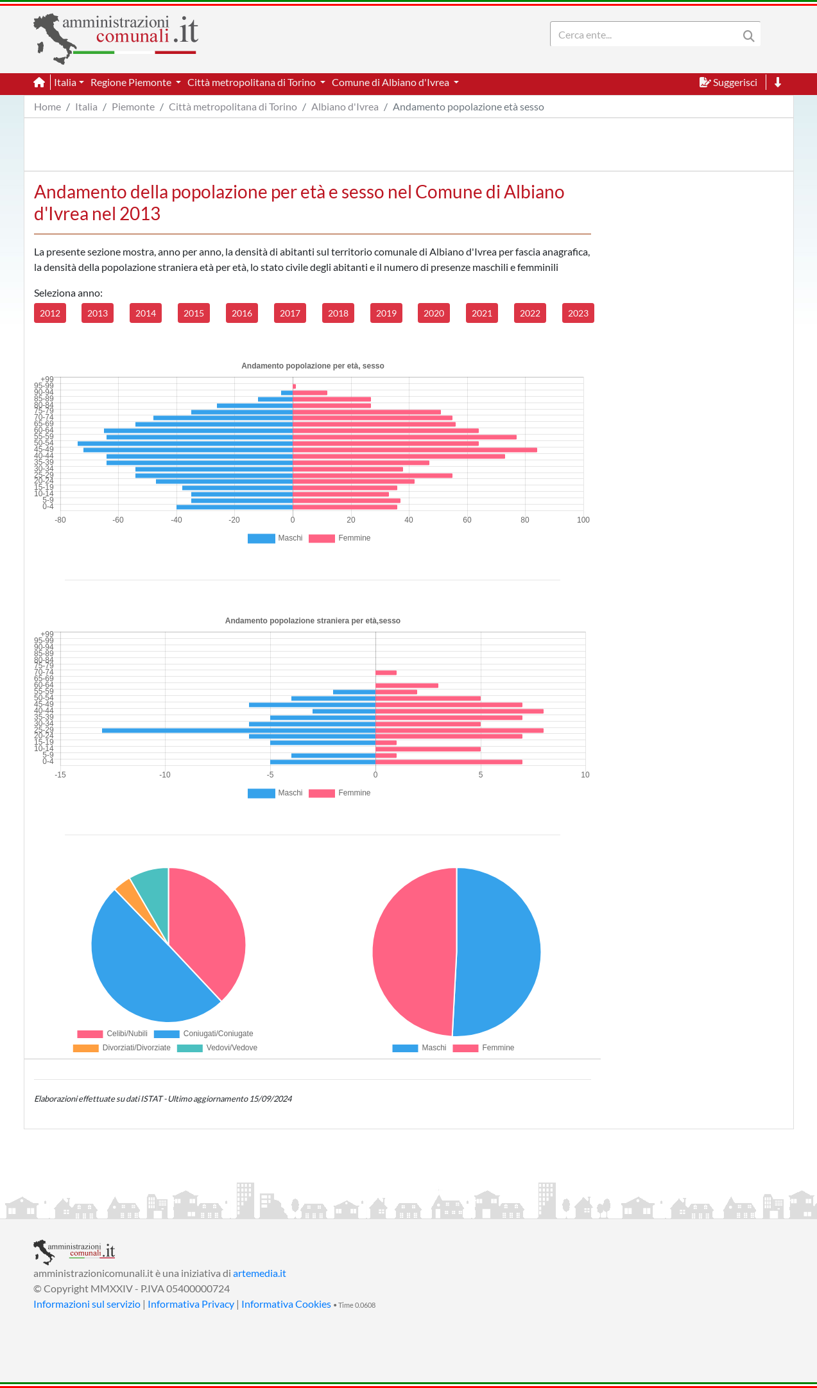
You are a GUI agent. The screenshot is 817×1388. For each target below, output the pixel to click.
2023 (578, 313)
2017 (290, 313)
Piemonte (133, 106)
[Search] (647, 34)
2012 (50, 313)
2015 (194, 313)
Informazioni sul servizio (87, 1303)
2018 (338, 313)
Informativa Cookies (286, 1303)
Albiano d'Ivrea (345, 106)
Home (47, 106)
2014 (145, 313)
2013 (97, 313)
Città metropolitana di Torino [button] (252, 82)
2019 (386, 313)
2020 (434, 313)
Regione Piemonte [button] (131, 82)
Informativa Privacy (191, 1303)
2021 (482, 313)
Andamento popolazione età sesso (468, 106)
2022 (530, 313)
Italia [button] (65, 82)
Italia (86, 106)
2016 (242, 313)
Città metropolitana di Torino (233, 106)
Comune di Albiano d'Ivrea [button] (391, 82)
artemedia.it (259, 1273)
